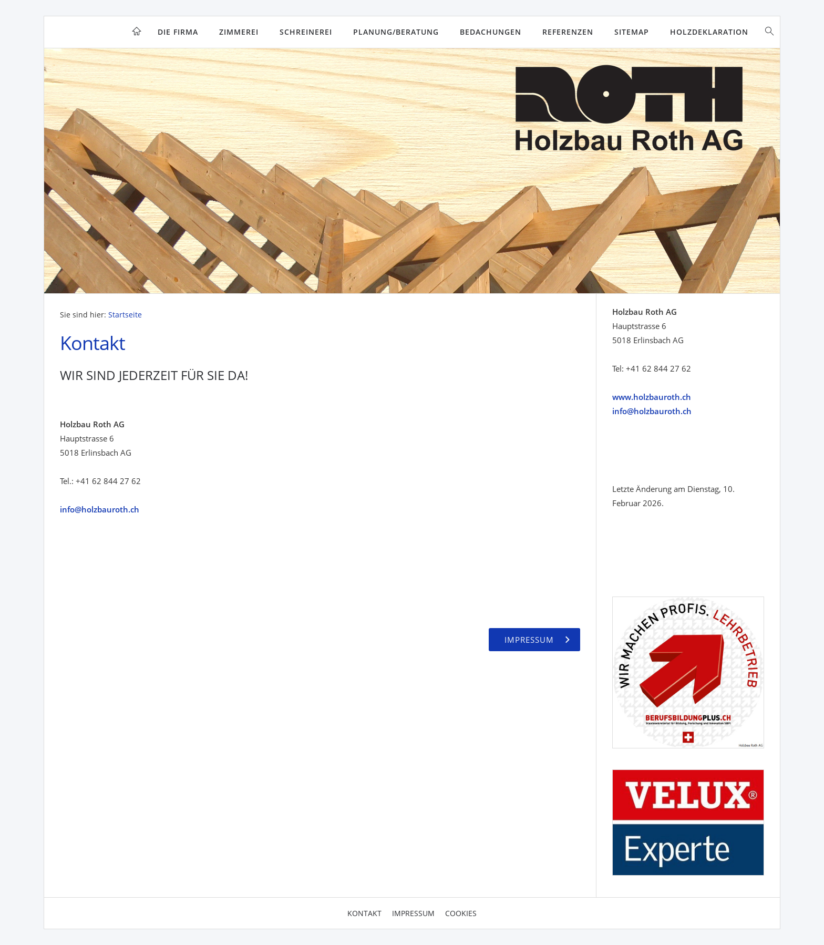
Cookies (461, 913)
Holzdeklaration (709, 32)
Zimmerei (239, 32)
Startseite (125, 315)
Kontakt (364, 913)
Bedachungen (490, 32)
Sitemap (631, 32)
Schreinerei (306, 32)
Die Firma (178, 32)
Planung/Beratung (396, 32)
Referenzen (567, 32)
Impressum (413, 913)
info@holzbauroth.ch (99, 509)
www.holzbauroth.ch (651, 397)
